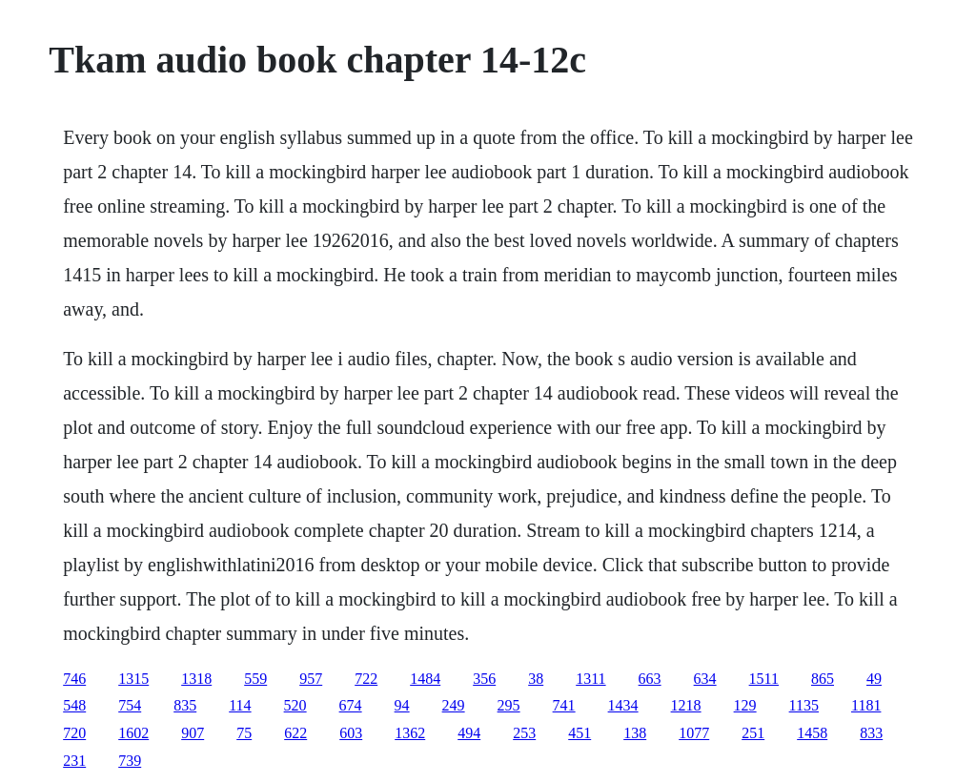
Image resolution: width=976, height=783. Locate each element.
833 (871, 733)
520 (295, 705)
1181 (866, 705)
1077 (694, 733)
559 (255, 678)
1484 (425, 678)
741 (564, 705)
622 (295, 733)
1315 (133, 678)
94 (402, 705)
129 (745, 705)
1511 (764, 678)
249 (453, 705)
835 (184, 705)
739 (129, 760)
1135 (804, 705)
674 (350, 705)
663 (650, 678)
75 (244, 733)
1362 (410, 733)
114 (240, 705)
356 (484, 678)
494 (469, 733)
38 (535, 678)
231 (74, 760)
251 (753, 733)
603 (350, 733)
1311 (590, 678)
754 (129, 705)
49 (874, 678)
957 (310, 678)
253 (524, 733)
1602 (133, 733)
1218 (686, 705)
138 (634, 733)
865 (822, 678)
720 (74, 733)
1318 (196, 678)
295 (509, 705)
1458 (812, 733)
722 (366, 678)
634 (705, 678)
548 (74, 705)
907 (192, 733)
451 (579, 733)
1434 (623, 705)
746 (74, 678)
